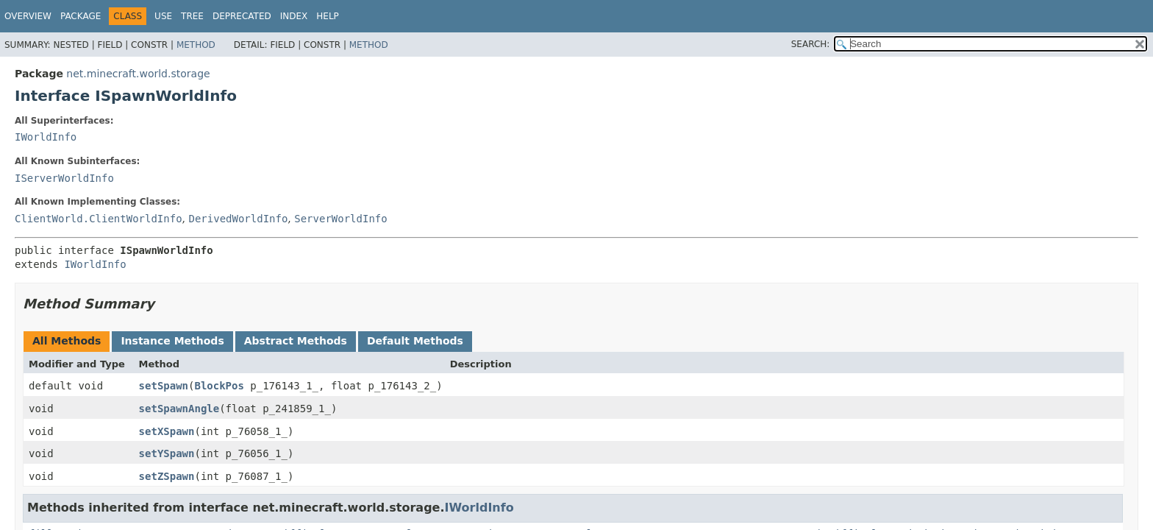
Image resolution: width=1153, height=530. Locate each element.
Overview (27, 16)
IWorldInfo (45, 137)
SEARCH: (810, 44)
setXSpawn (167, 431)
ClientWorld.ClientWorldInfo (98, 219)
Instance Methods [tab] (172, 341)
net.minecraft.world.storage (138, 74)
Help (327, 16)
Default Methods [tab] (415, 341)
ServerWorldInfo (340, 219)
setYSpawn (167, 453)
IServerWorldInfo (64, 178)
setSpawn (163, 386)
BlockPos (218, 386)
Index (294, 16)
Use (163, 16)
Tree (192, 16)
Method (195, 45)
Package (80, 16)
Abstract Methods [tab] (295, 341)
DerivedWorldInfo (238, 219)
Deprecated (242, 16)
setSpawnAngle (179, 408)
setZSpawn (167, 476)
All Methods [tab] (66, 341)
